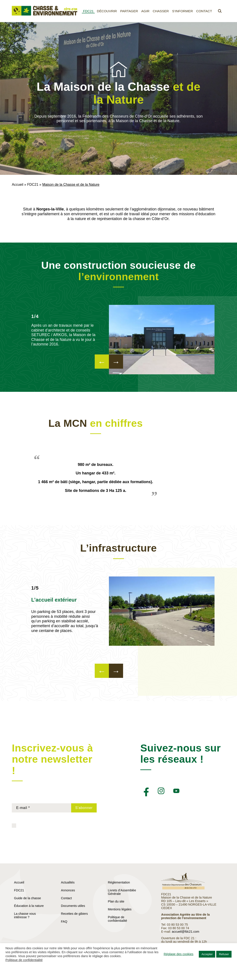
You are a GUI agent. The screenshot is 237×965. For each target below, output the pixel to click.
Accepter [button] (207, 954)
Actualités (67, 882)
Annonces (68, 890)
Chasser (161, 11)
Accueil (17, 184)
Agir (145, 11)
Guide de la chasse (27, 898)
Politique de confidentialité (117, 918)
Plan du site (116, 901)
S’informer (182, 11)
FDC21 (88, 11)
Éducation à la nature (29, 906)
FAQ (64, 921)
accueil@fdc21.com (185, 931)
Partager (129, 11)
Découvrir (107, 11)
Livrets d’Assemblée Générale (122, 892)
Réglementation (119, 882)
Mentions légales (119, 909)
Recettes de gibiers (74, 913)
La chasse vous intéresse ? (25, 915)
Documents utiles (73, 906)
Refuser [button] (224, 954)
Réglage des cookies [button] (178, 954)
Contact (204, 11)
